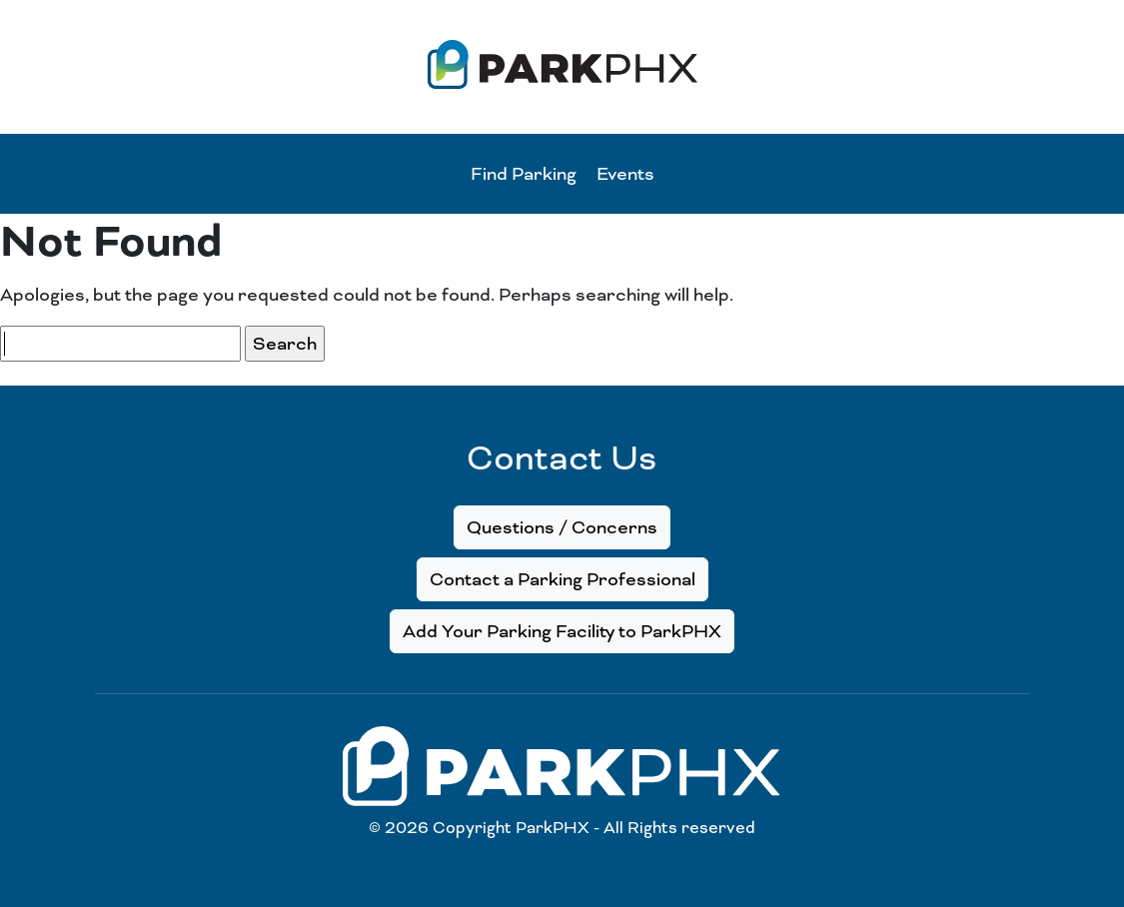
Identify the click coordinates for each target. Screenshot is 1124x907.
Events (625, 174)
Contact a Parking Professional (562, 579)
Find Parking (523, 174)
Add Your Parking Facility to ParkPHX (562, 631)
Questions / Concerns (562, 527)
